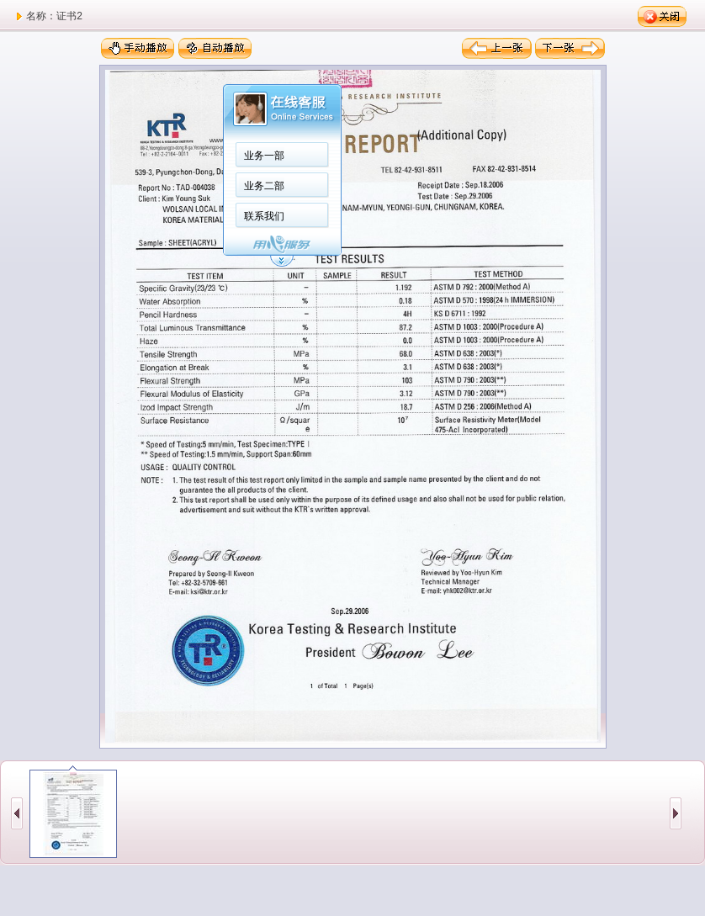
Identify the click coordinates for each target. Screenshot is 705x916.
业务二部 (264, 186)
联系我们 (264, 216)
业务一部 (264, 155)
